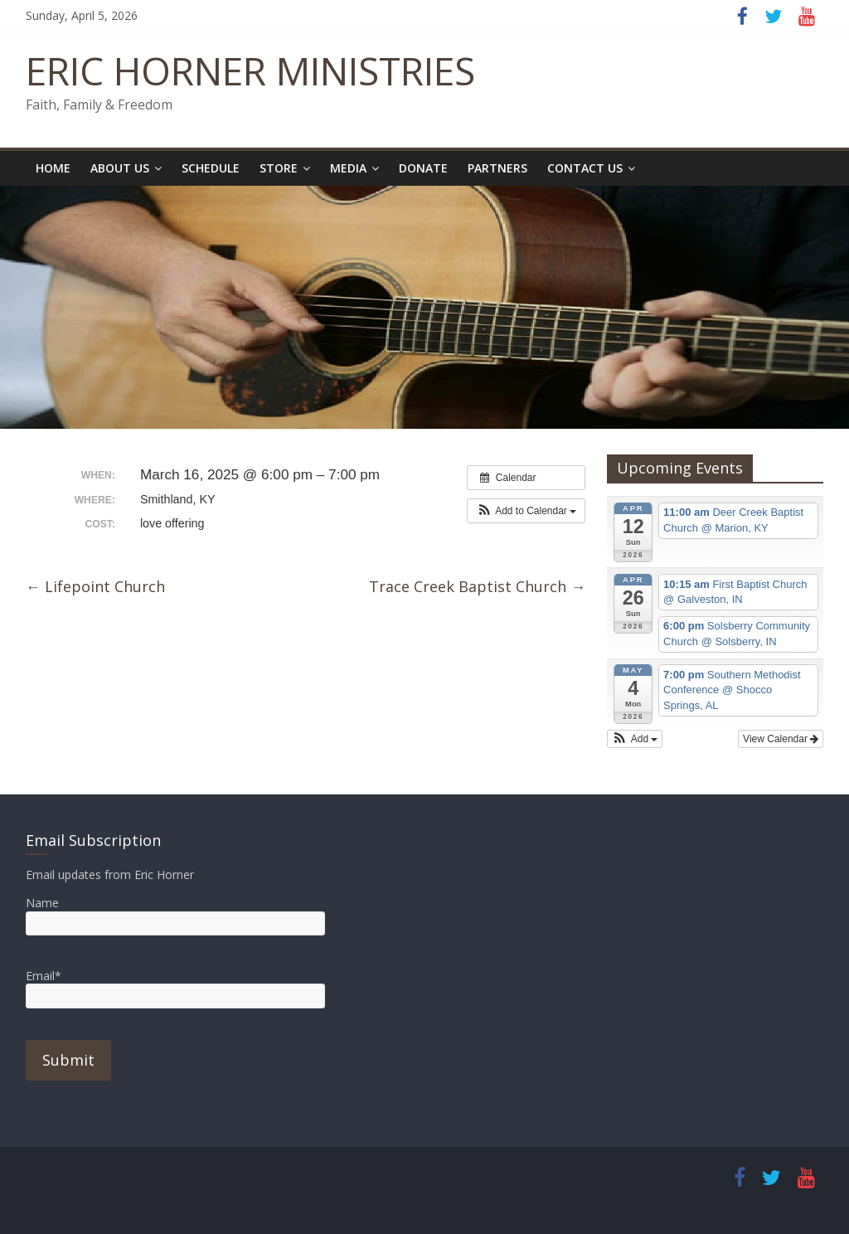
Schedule (211, 168)
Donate (423, 168)
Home (53, 168)
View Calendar (780, 739)
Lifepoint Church (95, 586)
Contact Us (585, 168)
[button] (526, 510)
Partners (497, 168)
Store (279, 168)
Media (348, 168)
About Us (119, 168)
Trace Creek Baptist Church (477, 586)
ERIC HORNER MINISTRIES (250, 70)
